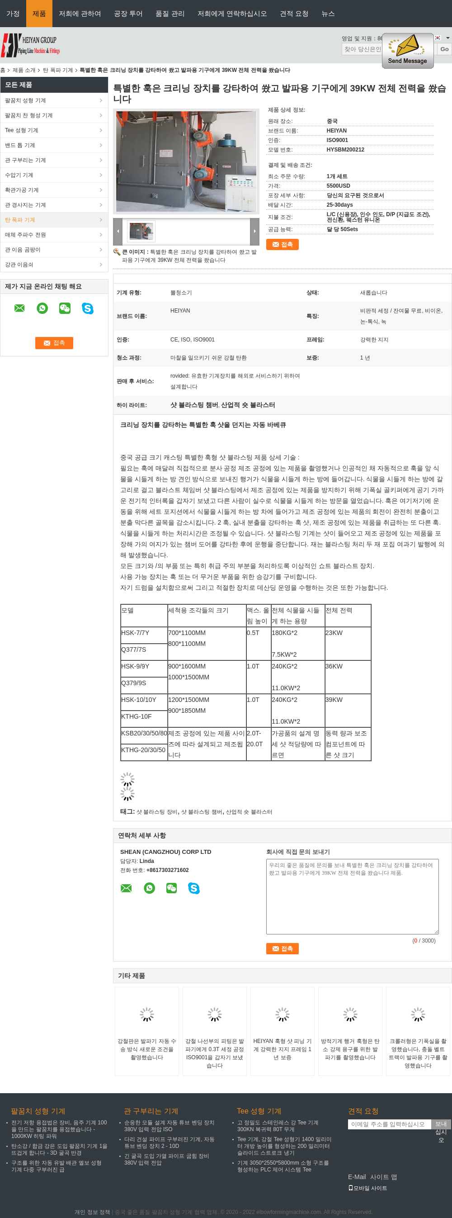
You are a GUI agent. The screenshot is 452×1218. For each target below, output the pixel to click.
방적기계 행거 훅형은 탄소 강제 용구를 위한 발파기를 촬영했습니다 (350, 1049)
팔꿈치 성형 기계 (25, 100)
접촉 (287, 244)
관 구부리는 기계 (25, 160)
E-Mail (357, 1176)
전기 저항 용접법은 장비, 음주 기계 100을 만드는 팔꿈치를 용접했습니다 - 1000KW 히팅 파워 (59, 1129)
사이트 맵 (383, 1176)
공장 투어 (128, 13)
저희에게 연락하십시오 (232, 13)
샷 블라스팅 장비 (157, 812)
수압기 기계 (19, 175)
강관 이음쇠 (19, 264)
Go (444, 49)
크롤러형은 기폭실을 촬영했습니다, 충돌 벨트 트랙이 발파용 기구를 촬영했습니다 (418, 1053)
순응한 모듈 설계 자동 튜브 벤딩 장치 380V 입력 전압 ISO (169, 1126)
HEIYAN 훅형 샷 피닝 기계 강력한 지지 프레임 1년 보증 (282, 1049)
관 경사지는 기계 (25, 205)
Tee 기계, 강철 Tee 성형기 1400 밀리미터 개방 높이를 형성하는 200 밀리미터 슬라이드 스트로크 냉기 (284, 1146)
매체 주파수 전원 (25, 235)
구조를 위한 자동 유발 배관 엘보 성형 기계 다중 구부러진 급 (56, 1166)
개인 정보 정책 (92, 1212)
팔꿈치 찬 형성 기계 (29, 115)
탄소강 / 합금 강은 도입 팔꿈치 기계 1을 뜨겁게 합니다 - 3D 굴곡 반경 (59, 1149)
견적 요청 (294, 13)
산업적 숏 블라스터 (249, 812)
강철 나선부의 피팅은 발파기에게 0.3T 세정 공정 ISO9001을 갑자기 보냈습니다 (214, 1053)
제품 (39, 13)
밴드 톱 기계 (20, 145)
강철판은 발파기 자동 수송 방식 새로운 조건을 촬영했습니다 (147, 1049)
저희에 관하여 (80, 13)
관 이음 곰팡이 (23, 249)
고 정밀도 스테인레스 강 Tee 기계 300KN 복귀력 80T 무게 (278, 1126)
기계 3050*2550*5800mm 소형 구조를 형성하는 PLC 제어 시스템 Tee (283, 1166)
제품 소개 (24, 70)
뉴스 (328, 13)
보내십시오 (441, 1124)
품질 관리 (169, 13)
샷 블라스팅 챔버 (201, 812)
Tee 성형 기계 (21, 130)
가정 (13, 13)
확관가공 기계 (22, 190)
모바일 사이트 (367, 1188)
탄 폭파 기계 (58, 70)
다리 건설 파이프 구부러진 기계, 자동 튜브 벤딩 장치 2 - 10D (169, 1142)
